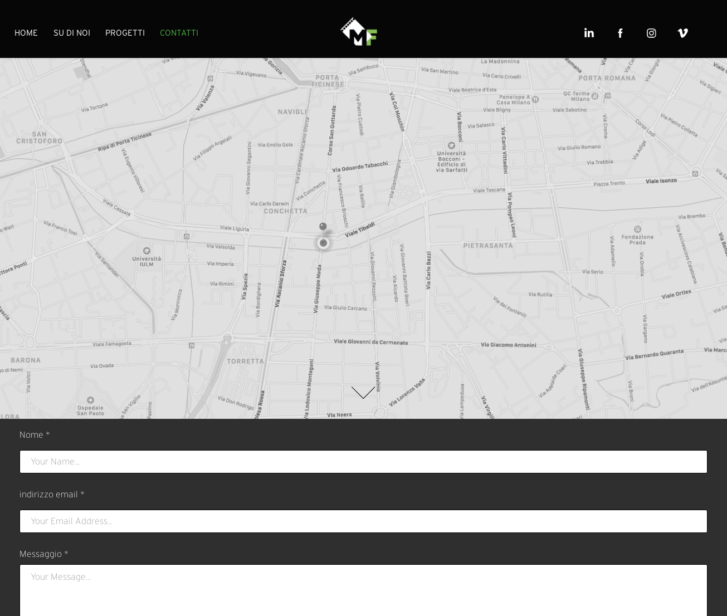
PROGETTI (125, 32)
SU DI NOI (71, 32)
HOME (26, 32)
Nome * (34, 435)
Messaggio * (44, 554)
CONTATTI (179, 32)
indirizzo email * (52, 494)
